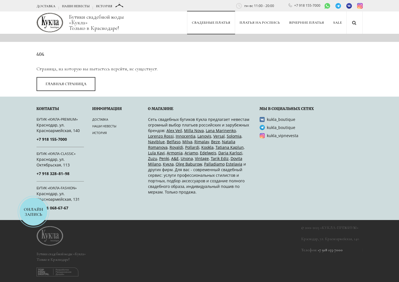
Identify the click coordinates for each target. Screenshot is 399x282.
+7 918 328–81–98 (53, 173)
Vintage (202, 158)
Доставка (46, 6)
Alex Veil (174, 130)
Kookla (207, 147)
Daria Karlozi (230, 153)
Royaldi (176, 147)
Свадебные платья (211, 22)
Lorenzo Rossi (161, 136)
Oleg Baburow (189, 164)
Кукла (168, 164)
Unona (187, 158)
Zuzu (152, 158)
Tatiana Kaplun (230, 147)
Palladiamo (214, 164)
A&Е (175, 158)
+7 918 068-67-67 (52, 208)
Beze (215, 141)
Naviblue (156, 141)
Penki (164, 158)
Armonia (175, 153)
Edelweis (208, 153)
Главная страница (65, 84)
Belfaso (173, 141)
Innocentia (185, 136)
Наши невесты (76, 6)
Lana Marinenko (221, 130)
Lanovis (204, 136)
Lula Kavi (156, 153)
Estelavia (234, 164)
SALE (337, 22)
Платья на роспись (260, 22)
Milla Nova (194, 130)
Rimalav (201, 141)
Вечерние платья (306, 22)
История (104, 6)
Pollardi (192, 147)
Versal (219, 136)
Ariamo (191, 153)
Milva (187, 141)
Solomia (234, 136)
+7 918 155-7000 (307, 5)
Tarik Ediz (220, 158)
